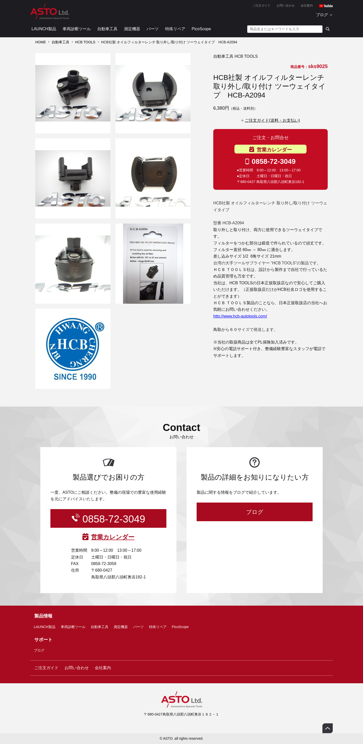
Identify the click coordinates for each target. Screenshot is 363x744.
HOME (40, 42)
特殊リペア (175, 29)
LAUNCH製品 (44, 29)
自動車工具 (107, 29)
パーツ (152, 29)
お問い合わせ (286, 5)
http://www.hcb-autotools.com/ (240, 316)
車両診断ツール (77, 29)
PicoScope (201, 29)
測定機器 (132, 29)
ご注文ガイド (261, 5)
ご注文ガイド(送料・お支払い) (272, 120)
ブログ (322, 15)
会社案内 (307, 5)
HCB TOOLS (85, 42)
